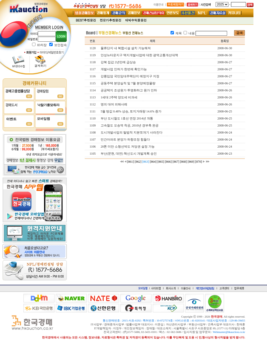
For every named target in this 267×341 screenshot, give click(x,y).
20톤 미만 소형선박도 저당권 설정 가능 (128, 146)
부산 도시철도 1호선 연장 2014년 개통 (127, 118)
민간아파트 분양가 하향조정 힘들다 (125, 139)
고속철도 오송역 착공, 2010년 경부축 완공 (130, 125)
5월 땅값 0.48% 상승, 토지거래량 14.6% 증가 (131, 111)
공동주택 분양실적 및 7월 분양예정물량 (128, 83)
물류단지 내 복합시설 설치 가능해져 (126, 48)
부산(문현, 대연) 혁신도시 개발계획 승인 (129, 153)
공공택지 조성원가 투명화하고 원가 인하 (129, 90)
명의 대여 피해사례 (114, 104)
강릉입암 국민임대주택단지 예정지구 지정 (130, 76)
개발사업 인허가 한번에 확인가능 (124, 69)
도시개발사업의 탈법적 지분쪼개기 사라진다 (131, 132)
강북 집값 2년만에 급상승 (118, 62)
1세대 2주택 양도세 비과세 (119, 97)
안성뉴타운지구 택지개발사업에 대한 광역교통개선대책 (139, 55)
